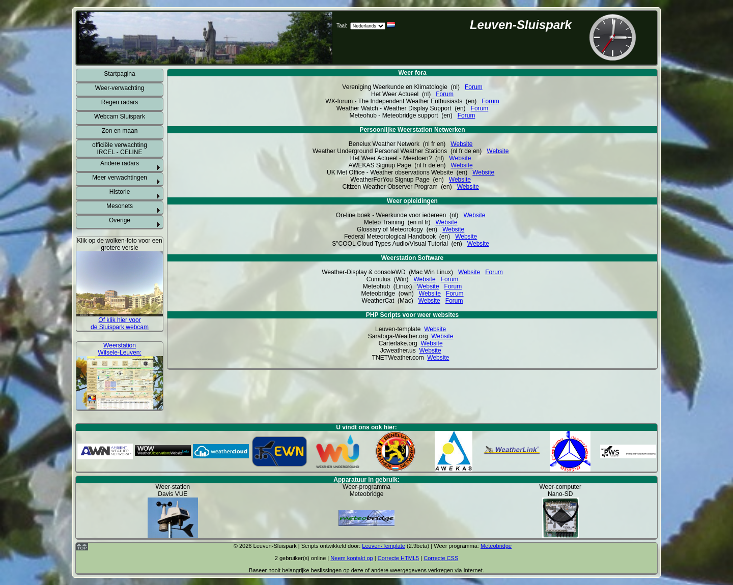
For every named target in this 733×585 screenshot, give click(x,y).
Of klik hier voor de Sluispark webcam (120, 323)
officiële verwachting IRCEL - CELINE (119, 148)
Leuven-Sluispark (521, 25)
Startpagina (119, 73)
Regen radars (119, 102)
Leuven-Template (383, 546)
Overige (119, 220)
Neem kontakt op (351, 558)
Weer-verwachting (119, 88)
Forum (474, 87)
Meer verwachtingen (119, 177)
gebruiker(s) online (302, 558)
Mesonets (119, 206)
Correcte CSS (441, 558)
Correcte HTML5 (398, 558)
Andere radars (119, 163)
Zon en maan (120, 130)
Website (461, 144)
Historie (119, 191)
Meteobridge (496, 546)
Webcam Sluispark (119, 116)
